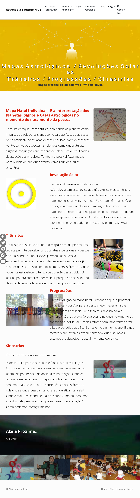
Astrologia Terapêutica (50, 8)
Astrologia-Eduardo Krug (23, 9)
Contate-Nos (121, 9)
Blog (102, 6)
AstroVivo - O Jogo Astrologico (71, 8)
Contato (120, 488)
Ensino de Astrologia (90, 8)
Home (104, 488)
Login (130, 488)
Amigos (111, 6)
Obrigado (12, 439)
